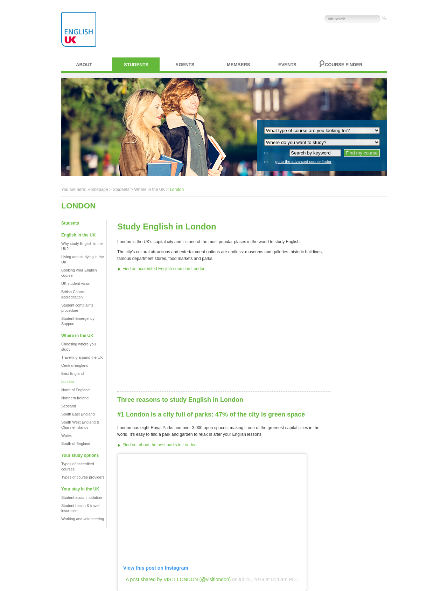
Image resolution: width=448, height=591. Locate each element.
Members (238, 64)
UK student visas (75, 283)
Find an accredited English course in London (163, 268)
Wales (66, 435)
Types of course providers (83, 477)
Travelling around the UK (82, 357)
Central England (74, 365)
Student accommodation (81, 497)
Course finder (344, 64)
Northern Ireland (75, 398)
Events (287, 64)
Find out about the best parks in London (159, 444)
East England (72, 373)
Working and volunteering (82, 519)
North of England (75, 390)
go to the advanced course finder (303, 161)
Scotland (68, 406)
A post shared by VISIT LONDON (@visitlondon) (178, 579)
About (84, 64)
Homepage (98, 189)
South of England (75, 443)
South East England (77, 414)
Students (136, 64)
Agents (184, 64)
